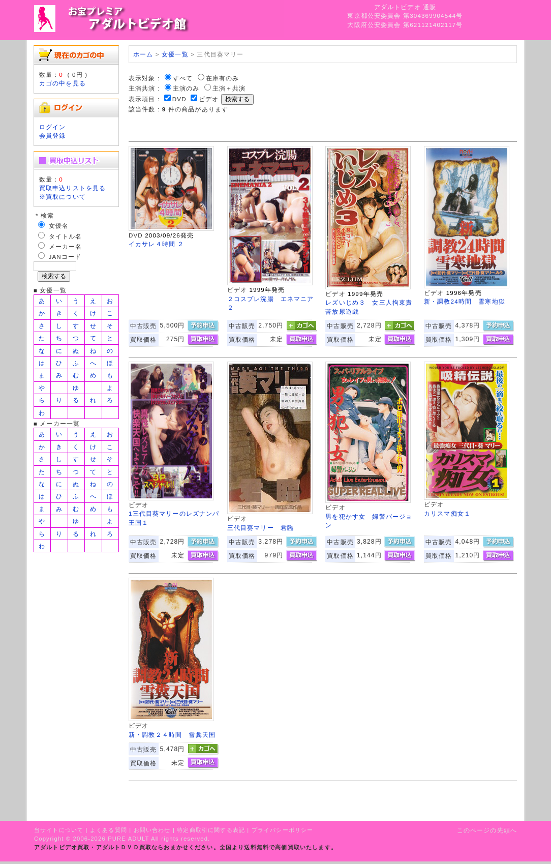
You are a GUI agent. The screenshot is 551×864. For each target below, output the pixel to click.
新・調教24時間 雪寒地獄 (464, 301)
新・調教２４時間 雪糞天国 (172, 734)
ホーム (143, 54)
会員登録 (52, 135)
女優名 (59, 225)
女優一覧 (175, 54)
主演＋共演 (229, 88)
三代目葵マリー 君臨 (260, 527)
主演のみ (186, 88)
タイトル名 (65, 236)
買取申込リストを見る (72, 188)
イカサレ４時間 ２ (157, 244)
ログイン (52, 127)
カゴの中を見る (62, 83)
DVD (179, 99)
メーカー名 (65, 246)
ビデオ (209, 99)
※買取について (62, 196)
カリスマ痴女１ (447, 513)
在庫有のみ (222, 78)
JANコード (65, 256)
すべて (183, 78)
